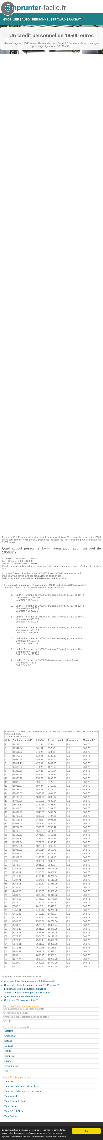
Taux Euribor (10, 1116)
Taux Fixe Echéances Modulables (21, 1086)
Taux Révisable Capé (15, 1101)
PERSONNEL (41, 19)
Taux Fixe (9, 1081)
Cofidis (7, 1051)
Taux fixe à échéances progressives (22, 1091)
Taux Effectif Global (14, 1111)
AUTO (25, 19)
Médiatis (8, 1046)
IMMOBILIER (10, 19)
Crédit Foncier (11, 1066)
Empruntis (9, 1036)
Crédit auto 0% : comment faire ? (21, 1000)
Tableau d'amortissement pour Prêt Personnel (27, 992)
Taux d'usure (10, 1106)
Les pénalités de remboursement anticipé (25, 989)
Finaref (7, 1061)
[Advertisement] (51, 503)
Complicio (9, 1056)
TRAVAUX (59, 19)
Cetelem (8, 1031)
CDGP (7, 1071)
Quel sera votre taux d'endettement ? (23, 996)
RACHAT (75, 19)
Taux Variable (11, 1096)
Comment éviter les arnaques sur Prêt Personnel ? (30, 981)
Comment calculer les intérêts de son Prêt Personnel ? (32, 985)
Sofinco (8, 1041)
